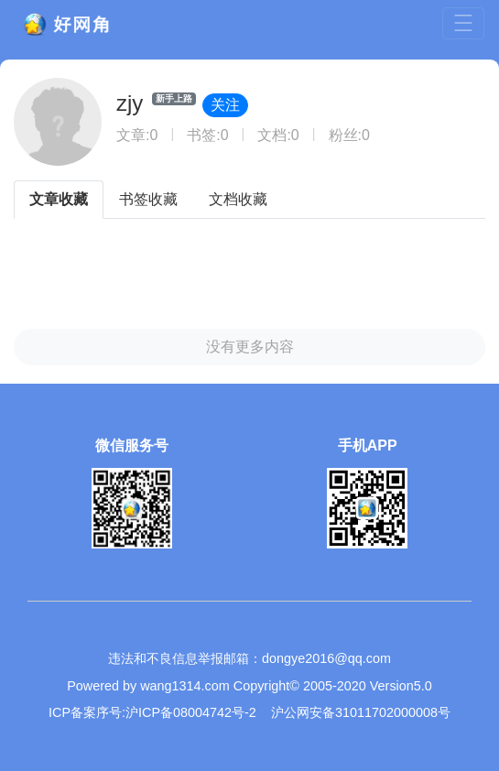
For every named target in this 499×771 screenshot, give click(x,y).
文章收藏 (58, 199)
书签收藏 (148, 199)
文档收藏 (238, 199)
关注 (225, 105)
